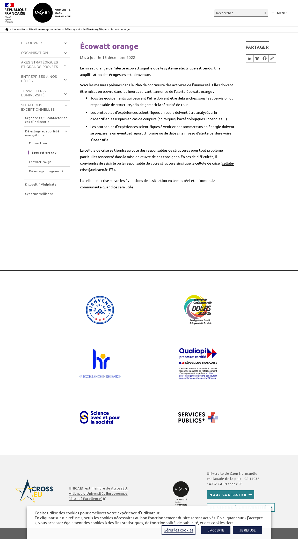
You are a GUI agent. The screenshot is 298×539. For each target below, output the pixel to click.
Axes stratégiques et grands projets (39, 64)
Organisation (34, 53)
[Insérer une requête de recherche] (241, 12)
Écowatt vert (39, 143)
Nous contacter (227, 494)
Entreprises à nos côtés (39, 79)
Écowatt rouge (40, 162)
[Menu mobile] (279, 13)
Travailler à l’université (33, 93)
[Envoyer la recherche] (265, 12)
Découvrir (31, 43)
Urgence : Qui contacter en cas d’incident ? (46, 120)
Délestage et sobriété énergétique (42, 133)
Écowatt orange (120, 29)
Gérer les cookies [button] (178, 529)
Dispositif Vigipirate (41, 184)
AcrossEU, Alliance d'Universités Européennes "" (98, 493)
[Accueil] (6, 29)
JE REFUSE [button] (247, 530)
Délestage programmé (46, 171)
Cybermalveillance (39, 194)
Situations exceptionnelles (38, 107)
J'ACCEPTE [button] (216, 530)
